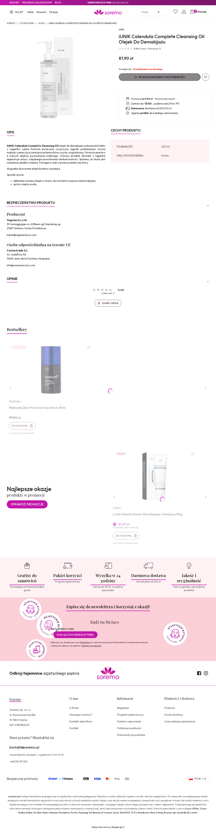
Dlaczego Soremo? (80, 716)
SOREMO (11, 23)
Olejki (41, 23)
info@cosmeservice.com (21, 265)
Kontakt (14, 2)
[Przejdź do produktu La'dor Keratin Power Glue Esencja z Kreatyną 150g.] (155, 478)
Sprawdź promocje (27, 505)
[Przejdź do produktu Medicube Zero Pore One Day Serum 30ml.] (51, 370)
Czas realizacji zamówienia (179, 723)
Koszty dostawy (173, 716)
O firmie (74, 709)
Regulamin (85, 644)
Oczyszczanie (26, 23)
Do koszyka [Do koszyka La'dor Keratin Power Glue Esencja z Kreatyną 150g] (124, 536)
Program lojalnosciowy (37, 2)
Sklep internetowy (107, 828)
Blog (58, 2)
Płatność (169, 709)
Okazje (53, 12)
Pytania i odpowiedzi (129, 723)
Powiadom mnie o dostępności (159, 77)
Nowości (41, 12)
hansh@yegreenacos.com (21, 235)
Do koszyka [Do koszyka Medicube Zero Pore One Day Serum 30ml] (20, 426)
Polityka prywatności (129, 729)
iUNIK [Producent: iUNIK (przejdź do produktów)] (121, 29)
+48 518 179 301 (18, 763)
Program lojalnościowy (130, 716)
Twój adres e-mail (62, 630)
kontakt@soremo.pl (24, 749)
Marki (30, 12)
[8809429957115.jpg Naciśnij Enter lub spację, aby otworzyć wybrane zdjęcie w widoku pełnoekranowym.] (56, 76)
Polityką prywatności (91, 647)
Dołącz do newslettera (75, 636)
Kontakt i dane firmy (80, 723)
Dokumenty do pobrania (131, 736)
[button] (16, 12)
